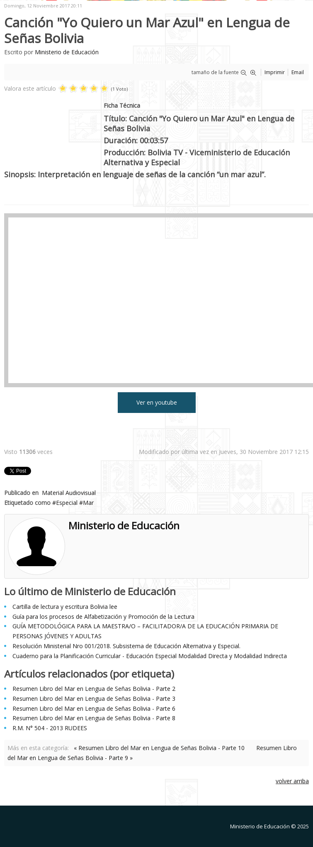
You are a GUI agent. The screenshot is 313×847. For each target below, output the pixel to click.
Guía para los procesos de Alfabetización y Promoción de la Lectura (103, 616)
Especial (67, 503)
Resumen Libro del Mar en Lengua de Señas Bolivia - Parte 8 (93, 718)
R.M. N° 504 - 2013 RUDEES (49, 728)
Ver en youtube (156, 402)
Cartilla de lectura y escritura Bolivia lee (64, 607)
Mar (88, 503)
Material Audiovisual (69, 493)
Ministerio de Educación (67, 52)
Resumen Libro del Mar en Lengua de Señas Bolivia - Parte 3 (93, 698)
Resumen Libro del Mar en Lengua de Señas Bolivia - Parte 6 (93, 708)
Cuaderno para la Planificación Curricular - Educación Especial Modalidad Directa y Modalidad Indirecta (149, 656)
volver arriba (292, 781)
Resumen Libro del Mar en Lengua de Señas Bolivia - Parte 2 (93, 689)
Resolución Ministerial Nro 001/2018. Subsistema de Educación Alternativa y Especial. (126, 646)
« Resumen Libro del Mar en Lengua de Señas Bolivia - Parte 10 (159, 748)
